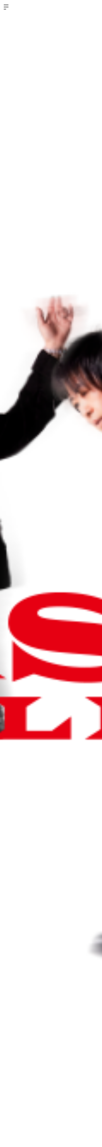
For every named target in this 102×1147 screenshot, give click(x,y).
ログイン (94, 6)
